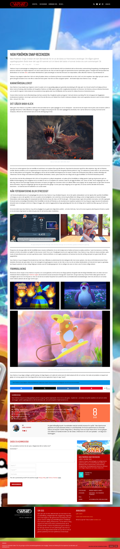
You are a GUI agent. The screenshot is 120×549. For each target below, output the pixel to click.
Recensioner (43, 4)
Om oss (61, 4)
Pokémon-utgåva (33, 274)
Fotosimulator (93, 499)
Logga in (107, 4)
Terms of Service (53, 477)
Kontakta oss (28, 517)
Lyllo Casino (79, 513)
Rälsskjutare (103, 499)
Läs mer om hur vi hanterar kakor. (98, 546)
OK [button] (116, 546)
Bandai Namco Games (95, 490)
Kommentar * (14, 449)
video (26, 72)
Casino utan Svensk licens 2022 (84, 516)
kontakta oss (96, 519)
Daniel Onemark (16, 64)
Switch (37, 64)
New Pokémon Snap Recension (89, 457)
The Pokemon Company (96, 493)
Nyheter (34, 4)
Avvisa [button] (111, 546)
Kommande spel (53, 4)
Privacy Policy (42, 477)
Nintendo (92, 493)
